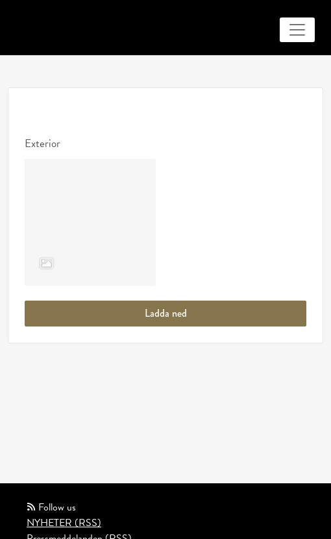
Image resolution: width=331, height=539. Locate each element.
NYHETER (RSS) (64, 523)
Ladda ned (166, 313)
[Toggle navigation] (297, 29)
